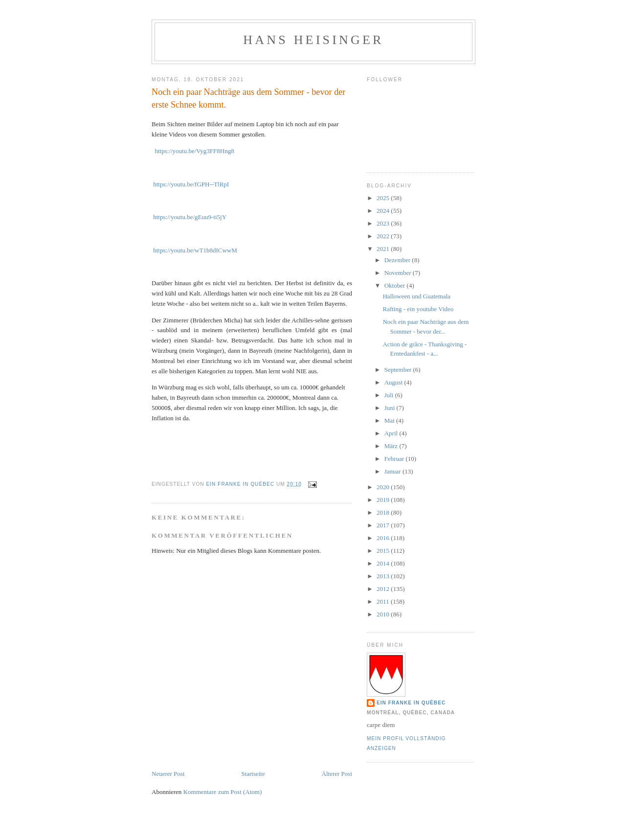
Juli (389, 395)
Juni (390, 407)
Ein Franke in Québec (411, 702)
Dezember (398, 260)
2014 (384, 563)
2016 (384, 538)
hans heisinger (313, 40)
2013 (384, 576)
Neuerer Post (168, 773)
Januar (393, 471)
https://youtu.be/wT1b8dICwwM (195, 250)
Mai (390, 420)
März (392, 446)
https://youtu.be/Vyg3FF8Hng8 (194, 151)
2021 (384, 248)
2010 (384, 614)
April (392, 433)
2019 (384, 499)
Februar (395, 458)
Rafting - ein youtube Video (417, 309)
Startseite (253, 773)
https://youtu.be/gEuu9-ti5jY (189, 217)
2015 (384, 550)
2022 (384, 236)
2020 (384, 487)
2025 (384, 198)
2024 (384, 210)
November (398, 272)
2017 (384, 525)
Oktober (395, 285)
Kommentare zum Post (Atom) (222, 791)
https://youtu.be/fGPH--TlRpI (191, 184)
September (398, 369)
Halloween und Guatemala (416, 296)
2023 (384, 223)
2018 (384, 512)
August (394, 382)
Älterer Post (337, 773)
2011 (384, 601)
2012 (384, 588)
